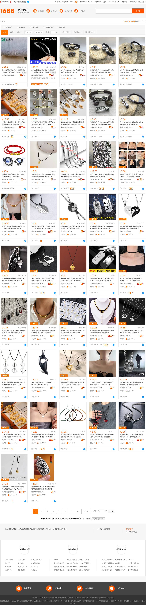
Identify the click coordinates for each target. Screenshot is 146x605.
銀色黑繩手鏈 (22, 566)
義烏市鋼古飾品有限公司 (67, 179)
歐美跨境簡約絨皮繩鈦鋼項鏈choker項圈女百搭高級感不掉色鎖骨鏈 (131, 279)
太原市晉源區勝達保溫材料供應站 (126, 560)
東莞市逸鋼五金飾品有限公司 (38, 388)
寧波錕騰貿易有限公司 (122, 566)
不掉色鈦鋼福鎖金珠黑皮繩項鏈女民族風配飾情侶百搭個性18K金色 (72, 279)
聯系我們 (103, 598)
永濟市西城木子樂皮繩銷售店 (76, 570)
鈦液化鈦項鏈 (35, 563)
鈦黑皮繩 (107, 529)
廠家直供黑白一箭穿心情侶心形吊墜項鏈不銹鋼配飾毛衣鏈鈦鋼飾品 (43, 279)
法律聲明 (71, 598)
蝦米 (84, 601)
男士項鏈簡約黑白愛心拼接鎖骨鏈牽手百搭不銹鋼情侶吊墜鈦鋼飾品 (43, 227)
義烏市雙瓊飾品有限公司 (8, 388)
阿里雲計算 (91, 601)
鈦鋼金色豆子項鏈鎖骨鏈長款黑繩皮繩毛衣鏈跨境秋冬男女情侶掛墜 (13, 488)
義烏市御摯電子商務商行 (38, 179)
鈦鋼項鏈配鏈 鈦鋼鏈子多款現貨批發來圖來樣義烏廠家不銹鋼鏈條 (73, 175)
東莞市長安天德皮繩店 (86, 560)
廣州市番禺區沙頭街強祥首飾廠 (67, 75)
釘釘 (129, 601)
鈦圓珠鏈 (8, 570)
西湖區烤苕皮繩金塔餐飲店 (62, 570)
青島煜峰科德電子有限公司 (136, 566)
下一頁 (85, 511)
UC (115, 601)
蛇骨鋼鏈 (8, 566)
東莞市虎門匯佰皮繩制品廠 (88, 563)
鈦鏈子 (7, 563)
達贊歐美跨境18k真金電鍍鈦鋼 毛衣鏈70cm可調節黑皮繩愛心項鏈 (72, 384)
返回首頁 (89, 519)
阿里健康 (136, 601)
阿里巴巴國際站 (16, 601)
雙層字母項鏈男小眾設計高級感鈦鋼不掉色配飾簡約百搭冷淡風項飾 (131, 175)
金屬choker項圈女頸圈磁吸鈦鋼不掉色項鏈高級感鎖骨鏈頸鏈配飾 (13, 227)
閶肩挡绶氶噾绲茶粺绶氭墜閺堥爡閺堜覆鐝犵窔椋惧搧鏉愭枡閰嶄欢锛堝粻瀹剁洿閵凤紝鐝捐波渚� (13, 71)
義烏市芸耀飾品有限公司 (67, 283)
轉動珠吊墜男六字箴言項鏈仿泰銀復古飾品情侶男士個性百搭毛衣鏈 (131, 436)
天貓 (50, 601)
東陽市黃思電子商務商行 (67, 440)
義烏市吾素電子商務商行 (8, 492)
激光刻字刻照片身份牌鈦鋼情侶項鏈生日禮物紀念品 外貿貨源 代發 (102, 227)
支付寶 (120, 601)
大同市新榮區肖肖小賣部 (110, 563)
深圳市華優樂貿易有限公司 (126, 440)
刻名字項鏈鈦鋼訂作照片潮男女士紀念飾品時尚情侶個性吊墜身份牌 (102, 279)
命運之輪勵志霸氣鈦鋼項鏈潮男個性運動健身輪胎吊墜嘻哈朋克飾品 (131, 384)
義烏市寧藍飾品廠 (125, 231)
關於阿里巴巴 (94, 598)
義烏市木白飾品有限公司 (8, 335)
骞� (24, 75)
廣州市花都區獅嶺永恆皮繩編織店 (90, 570)
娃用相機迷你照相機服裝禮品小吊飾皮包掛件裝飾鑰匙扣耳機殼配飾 (13, 279)
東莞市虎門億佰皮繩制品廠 (75, 563)
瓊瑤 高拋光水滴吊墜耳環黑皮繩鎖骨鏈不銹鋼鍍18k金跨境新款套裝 (73, 123)
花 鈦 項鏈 (21, 560)
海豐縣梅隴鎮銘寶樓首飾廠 (38, 492)
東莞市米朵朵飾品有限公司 (8, 440)
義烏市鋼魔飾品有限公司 (126, 179)
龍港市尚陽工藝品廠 (8, 283)
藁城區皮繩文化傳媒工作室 (62, 566)
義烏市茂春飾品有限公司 (67, 335)
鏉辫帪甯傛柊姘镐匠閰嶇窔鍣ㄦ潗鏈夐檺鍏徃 (8, 75)
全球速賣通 (37, 601)
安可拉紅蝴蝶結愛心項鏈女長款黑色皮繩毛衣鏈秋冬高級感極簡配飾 (102, 436)
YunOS (98, 601)
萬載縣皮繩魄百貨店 (73, 560)
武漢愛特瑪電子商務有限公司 (124, 570)
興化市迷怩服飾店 (108, 560)
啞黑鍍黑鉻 (34, 566)
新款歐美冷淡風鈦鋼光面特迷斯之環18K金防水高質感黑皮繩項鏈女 (43, 332)
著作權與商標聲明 (60, 598)
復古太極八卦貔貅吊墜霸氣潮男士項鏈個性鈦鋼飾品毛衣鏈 (102, 175)
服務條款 (78, 598)
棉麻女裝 (118, 563)
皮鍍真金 (21, 563)
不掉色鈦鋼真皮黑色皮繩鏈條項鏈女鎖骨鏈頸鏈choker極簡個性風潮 (102, 384)
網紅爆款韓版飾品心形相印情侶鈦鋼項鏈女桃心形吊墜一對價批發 (131, 227)
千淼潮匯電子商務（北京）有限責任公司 (97, 388)
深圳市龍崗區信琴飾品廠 (97, 179)
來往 (125, 601)
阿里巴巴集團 (4, 601)
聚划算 (55, 601)
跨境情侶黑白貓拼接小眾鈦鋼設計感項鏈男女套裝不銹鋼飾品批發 (72, 227)
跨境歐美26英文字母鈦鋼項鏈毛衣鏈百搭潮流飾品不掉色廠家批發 (72, 332)
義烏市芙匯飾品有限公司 (38, 440)
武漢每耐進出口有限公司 (67, 388)
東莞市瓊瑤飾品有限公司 (67, 127)
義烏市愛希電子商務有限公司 (126, 283)
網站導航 (111, 598)
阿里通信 (105, 601)
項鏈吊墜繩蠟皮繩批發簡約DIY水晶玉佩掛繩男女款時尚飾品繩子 (13, 175)
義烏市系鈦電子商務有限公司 (97, 440)
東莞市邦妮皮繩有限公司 (62, 563)
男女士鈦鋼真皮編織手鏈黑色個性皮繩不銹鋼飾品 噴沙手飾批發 (131, 123)
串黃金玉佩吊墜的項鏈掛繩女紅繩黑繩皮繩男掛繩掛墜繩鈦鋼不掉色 (43, 175)
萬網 (111, 601)
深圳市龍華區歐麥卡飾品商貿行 (8, 127)
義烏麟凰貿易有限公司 (38, 335)
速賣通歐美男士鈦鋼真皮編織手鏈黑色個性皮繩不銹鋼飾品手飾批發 (102, 71)
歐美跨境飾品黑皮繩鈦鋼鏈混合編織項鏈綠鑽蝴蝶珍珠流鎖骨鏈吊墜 (102, 332)
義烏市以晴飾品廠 (37, 127)
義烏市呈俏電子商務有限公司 (97, 231)
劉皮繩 (56, 560)
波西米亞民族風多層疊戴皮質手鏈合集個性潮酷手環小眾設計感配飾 (43, 123)
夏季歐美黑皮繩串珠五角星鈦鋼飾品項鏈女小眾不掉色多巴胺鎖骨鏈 (43, 436)
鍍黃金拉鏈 (9, 560)
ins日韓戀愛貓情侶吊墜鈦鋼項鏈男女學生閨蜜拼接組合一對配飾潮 (131, 332)
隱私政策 (85, 598)
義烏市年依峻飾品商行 (8, 231)
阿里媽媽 (78, 601)
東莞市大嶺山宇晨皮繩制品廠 (88, 566)
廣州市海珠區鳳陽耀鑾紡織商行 (8, 179)
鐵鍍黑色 (34, 570)
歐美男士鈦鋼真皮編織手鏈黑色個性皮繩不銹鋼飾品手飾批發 (72, 71)
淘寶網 (45, 601)
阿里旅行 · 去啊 (69, 601)
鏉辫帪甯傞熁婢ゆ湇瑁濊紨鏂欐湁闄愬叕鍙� (38, 75)
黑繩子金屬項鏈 (36, 560)
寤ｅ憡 (24, 72)
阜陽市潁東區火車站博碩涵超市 (112, 566)
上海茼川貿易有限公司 (135, 563)
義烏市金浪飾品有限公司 (97, 335)
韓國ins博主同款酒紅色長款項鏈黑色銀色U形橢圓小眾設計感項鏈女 (14, 332)
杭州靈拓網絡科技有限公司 (111, 570)
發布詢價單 (129, 529)
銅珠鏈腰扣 (22, 570)
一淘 (60, 601)
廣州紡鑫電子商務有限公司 (97, 283)
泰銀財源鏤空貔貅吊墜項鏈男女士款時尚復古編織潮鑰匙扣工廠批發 (43, 488)
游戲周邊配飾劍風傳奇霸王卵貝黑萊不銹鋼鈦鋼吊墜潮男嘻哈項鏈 (13, 384)
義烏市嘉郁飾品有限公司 (38, 231)
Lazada (72, 603)
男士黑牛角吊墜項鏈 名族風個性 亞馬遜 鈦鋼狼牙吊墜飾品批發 (43, 384)
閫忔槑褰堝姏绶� (37, 78)
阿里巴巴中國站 (27, 601)
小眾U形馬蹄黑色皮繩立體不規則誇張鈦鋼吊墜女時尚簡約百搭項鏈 (13, 123)
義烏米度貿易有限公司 (126, 335)
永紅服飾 (130, 560)
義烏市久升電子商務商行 (67, 231)
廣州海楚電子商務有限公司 (126, 388)
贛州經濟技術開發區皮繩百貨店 (77, 566)
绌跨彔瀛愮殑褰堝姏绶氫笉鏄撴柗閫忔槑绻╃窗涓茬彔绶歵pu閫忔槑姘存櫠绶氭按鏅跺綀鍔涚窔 (43, 71)
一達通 (142, 601)
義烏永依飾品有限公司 (38, 283)
